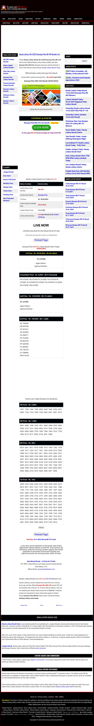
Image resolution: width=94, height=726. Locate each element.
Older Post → (59, 605)
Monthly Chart (8, 183)
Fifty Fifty (38, 19)
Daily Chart (25, 23)
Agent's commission (38, 660)
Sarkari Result (85, 23)
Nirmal (55, 19)
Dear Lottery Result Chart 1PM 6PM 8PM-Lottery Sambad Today (77, 158)
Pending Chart (8, 195)
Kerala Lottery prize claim (64, 687)
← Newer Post (23, 605)
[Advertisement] (47, 39)
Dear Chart (7, 176)
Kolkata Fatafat (45, 23)
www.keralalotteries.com (46, 569)
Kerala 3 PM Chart (9, 179)
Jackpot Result (6, 23)
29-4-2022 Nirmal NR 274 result (45, 539)
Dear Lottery (16, 23)
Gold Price (65, 23)
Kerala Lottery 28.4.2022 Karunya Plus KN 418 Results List (39, 54)
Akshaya (69, 19)
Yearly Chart (7, 191)
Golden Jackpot (55, 23)
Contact (51, 697)
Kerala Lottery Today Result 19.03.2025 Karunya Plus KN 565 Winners (77, 93)
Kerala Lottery (12, 19)
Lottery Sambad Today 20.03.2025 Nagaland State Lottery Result (76, 101)
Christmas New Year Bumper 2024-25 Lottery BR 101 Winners (77, 123)
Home (3, 19)
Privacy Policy (42, 697)
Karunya (62, 19)
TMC (56, 697)
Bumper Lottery (78, 19)
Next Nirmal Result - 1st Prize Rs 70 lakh (41, 561)
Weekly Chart (7, 187)
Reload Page (41, 240)
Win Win (21, 19)
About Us (33, 697)
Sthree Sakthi (29, 19)
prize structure (41, 648)
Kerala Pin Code (75, 23)
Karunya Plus (46, 19)
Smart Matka (34, 23)
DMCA (61, 697)
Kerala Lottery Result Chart (51, 68)
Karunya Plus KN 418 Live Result (36, 123)
